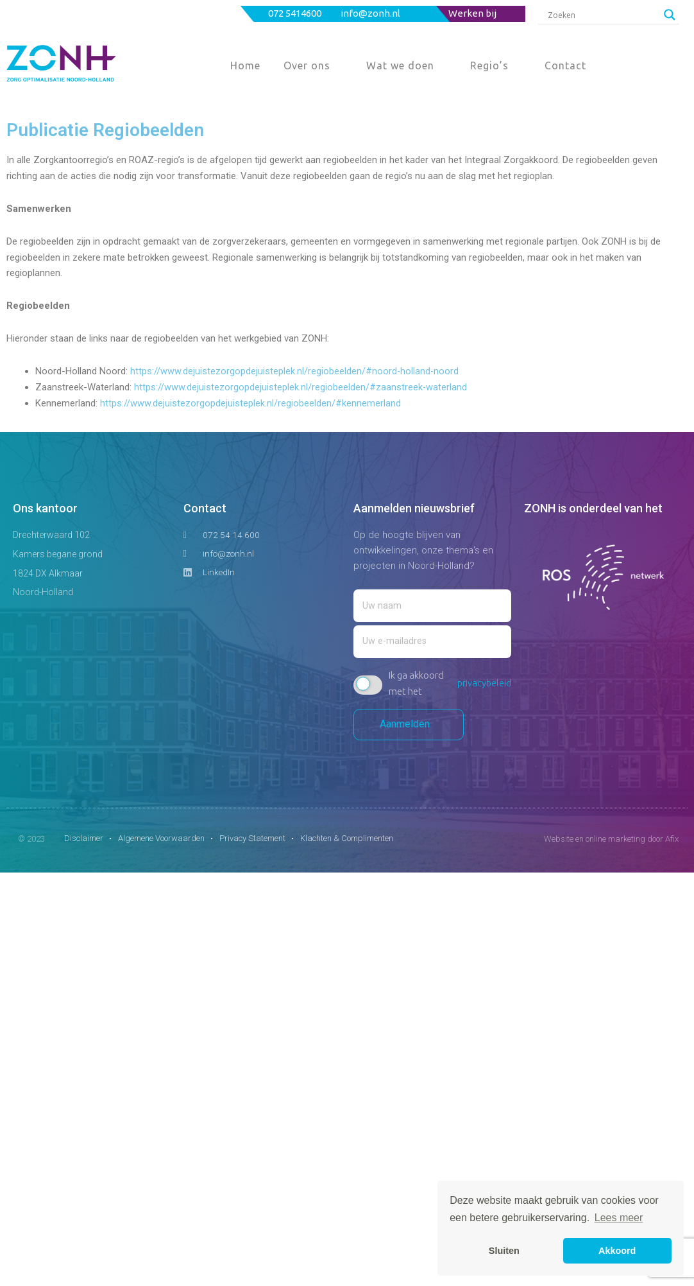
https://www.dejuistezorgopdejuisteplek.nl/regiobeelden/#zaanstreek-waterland (301, 387)
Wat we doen (400, 65)
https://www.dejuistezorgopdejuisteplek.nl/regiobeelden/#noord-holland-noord (295, 371)
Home (245, 65)
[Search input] (602, 15)
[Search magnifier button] (670, 15)
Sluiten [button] (504, 1251)
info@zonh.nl (371, 13)
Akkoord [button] (617, 1251)
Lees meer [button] (619, 1217)
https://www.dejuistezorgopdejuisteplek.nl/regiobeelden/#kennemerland (250, 403)
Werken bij (472, 13)
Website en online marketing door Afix (611, 841)
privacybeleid (483, 686)
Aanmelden (408, 727)
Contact (565, 65)
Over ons (307, 65)
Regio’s (489, 65)
